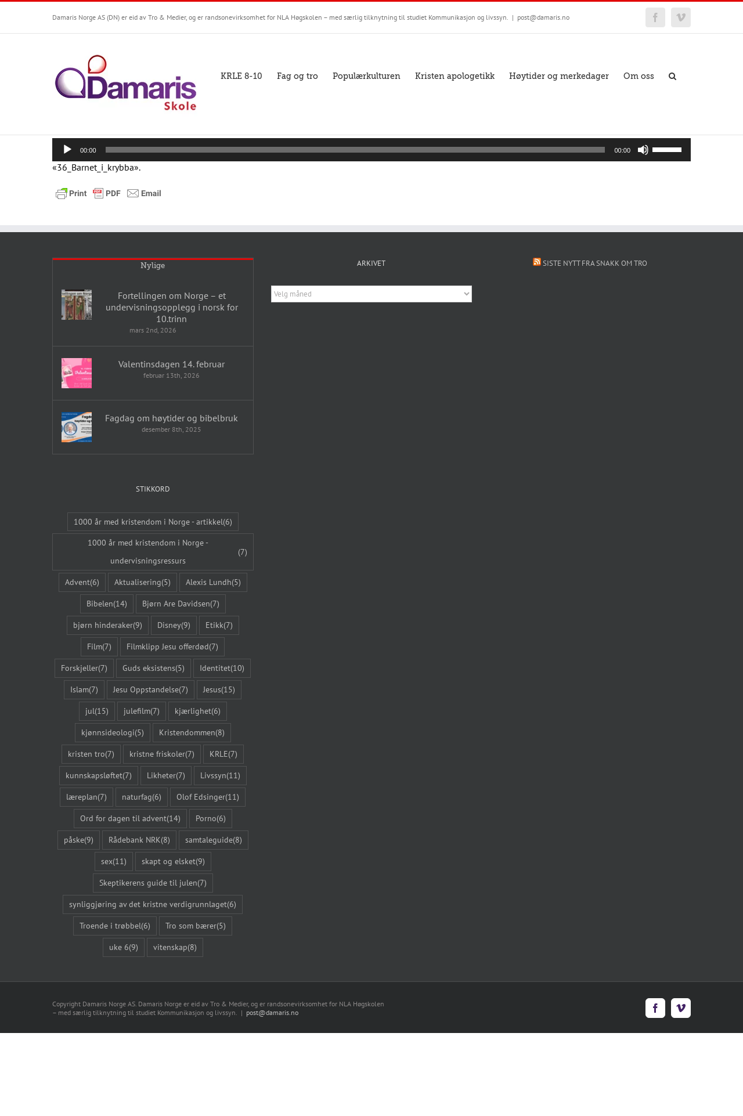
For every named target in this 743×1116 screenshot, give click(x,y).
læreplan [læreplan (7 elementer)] (86, 797)
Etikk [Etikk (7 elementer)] (219, 625)
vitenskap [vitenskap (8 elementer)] (175, 947)
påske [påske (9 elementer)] (78, 840)
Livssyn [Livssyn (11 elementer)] (220, 776)
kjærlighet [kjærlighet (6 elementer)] (198, 711)
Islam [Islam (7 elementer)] (84, 690)
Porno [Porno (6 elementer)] (211, 819)
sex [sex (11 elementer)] (114, 862)
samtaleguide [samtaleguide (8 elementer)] (213, 840)
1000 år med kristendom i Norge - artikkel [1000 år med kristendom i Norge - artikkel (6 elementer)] (153, 522)
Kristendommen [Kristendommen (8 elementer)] (192, 733)
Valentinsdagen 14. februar (171, 364)
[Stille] (643, 150)
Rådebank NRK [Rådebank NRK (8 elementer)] (139, 840)
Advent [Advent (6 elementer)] (82, 582)
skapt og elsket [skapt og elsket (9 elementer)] (173, 862)
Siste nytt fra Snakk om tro (595, 263)
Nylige (152, 265)
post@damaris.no (543, 17)
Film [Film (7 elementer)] (99, 647)
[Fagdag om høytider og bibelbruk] (77, 427)
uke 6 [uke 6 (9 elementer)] (123, 947)
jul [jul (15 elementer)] (97, 711)
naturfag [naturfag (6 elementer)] (141, 797)
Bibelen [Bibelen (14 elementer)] (106, 604)
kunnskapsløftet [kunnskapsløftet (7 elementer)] (99, 776)
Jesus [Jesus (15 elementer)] (219, 690)
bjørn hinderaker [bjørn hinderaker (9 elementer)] (107, 625)
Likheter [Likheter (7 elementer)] (166, 776)
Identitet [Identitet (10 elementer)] (222, 668)
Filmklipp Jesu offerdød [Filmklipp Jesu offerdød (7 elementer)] (172, 647)
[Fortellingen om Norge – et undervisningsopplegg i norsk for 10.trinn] (77, 305)
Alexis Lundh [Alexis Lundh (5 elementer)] (213, 582)
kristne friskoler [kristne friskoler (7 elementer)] (161, 754)
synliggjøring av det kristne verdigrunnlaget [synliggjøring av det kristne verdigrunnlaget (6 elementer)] (152, 904)
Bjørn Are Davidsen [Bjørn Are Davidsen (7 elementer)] (180, 604)
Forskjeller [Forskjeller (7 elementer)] (84, 668)
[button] (672, 75)
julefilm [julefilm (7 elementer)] (142, 711)
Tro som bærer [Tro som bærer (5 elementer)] (195, 926)
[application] (371, 149)
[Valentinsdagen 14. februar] (77, 373)
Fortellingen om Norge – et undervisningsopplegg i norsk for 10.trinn (172, 307)
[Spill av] (67, 150)
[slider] (355, 150)
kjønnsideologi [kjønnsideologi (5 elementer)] (112, 733)
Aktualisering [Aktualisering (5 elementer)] (142, 582)
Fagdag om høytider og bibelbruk (171, 418)
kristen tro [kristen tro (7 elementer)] (91, 754)
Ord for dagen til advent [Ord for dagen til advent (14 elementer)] (130, 819)
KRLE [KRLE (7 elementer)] (223, 754)
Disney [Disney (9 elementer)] (173, 625)
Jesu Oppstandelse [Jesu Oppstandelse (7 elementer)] (150, 690)
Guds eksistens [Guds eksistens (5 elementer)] (153, 668)
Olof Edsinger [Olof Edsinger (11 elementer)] (207, 797)
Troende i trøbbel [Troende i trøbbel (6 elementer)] (115, 926)
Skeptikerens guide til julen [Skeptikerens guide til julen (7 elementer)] (153, 883)
